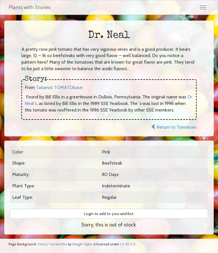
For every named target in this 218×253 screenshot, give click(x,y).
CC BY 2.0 (128, 244)
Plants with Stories (30, 7)
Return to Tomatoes (174, 127)
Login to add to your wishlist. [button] (109, 213)
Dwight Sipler (82, 244)
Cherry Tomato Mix (52, 244)
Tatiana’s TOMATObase (59, 87)
